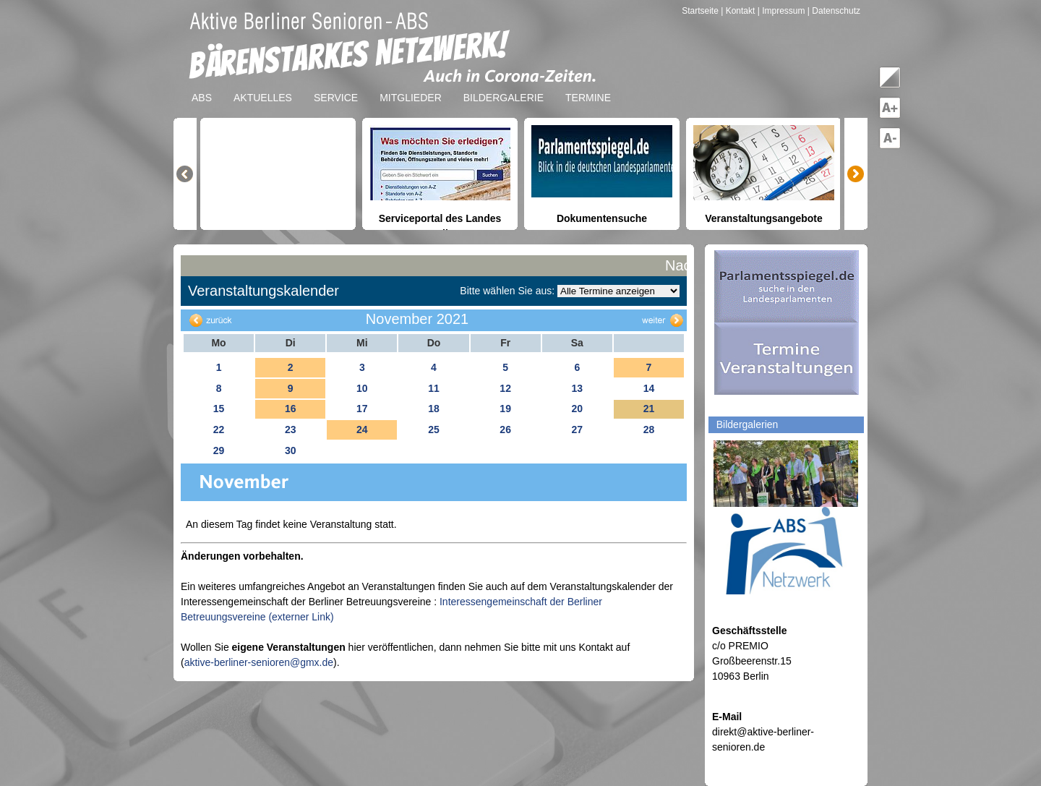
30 (290, 450)
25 (434, 429)
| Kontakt (739, 11)
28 (649, 429)
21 (649, 408)
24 (362, 429)
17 (362, 408)
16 (290, 408)
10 (362, 388)
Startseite (701, 11)
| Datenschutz (833, 11)
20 (577, 408)
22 (219, 429)
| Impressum (781, 11)
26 (505, 429)
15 (219, 408)
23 (290, 429)
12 (505, 388)
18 (434, 408)
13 (577, 388)
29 (219, 450)
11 (434, 388)
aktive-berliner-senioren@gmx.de (258, 662)
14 (649, 388)
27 (577, 429)
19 (505, 408)
